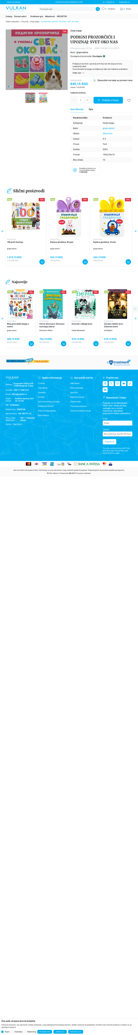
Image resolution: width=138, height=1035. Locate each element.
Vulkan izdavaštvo (12, 22)
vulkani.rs (56, 473)
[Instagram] (117, 383)
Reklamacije (75, 402)
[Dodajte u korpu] (108, 100)
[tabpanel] (37, 59)
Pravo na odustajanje (47, 411)
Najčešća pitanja (77, 397)
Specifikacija (76, 109)
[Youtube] (123, 383)
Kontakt (41, 397)
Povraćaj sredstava (78, 406)
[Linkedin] (105, 389)
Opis (91, 109)
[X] (111, 383)
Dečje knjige (34, 22)
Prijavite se (109, 442)
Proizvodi (24, 22)
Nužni (7, 1032)
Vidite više (78, 73)
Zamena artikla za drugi (80, 411)
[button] (125, 9)
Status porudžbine (13, 2)
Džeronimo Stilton (46, 330)
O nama (41, 383)
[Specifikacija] (76, 109)
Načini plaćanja (76, 388)
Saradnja (42, 392)
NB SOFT (72, 473)
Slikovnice (107, 133)
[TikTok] (129, 383)
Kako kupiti (75, 383)
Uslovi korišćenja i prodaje (49, 402)
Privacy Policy (119, 451)
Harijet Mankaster (78, 330)
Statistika (18, 1032)
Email (105, 419)
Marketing (31, 1032)
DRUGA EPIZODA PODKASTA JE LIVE (69, 2)
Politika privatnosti (46, 406)
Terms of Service (109, 453)
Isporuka (74, 392)
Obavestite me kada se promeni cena (114, 80)
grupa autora (82, 52)
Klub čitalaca (43, 415)
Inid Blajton (108, 330)
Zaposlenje (42, 388)
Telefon (106, 430)
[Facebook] (105, 383)
